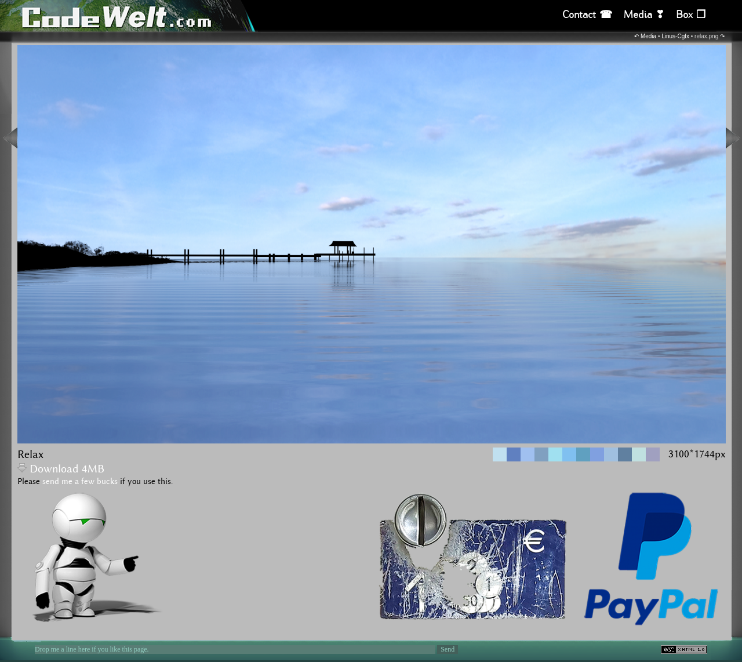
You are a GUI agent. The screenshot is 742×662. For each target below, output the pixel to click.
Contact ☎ (587, 15)
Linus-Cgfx (675, 36)
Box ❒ (690, 15)
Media (648, 36)
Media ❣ (644, 15)
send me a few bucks (80, 481)
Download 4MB (60, 469)
